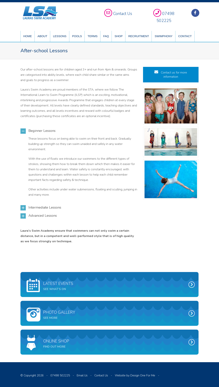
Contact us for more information (170, 74)
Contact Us (101, 375)
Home (27, 36)
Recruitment (138, 36)
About (42, 36)
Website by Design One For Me (135, 375)
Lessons (59, 36)
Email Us (82, 375)
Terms (93, 36)
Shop (119, 36)
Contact (185, 36)
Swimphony (163, 36)
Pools (77, 36)
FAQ (106, 36)
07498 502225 (60, 375)
